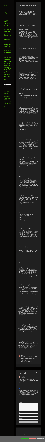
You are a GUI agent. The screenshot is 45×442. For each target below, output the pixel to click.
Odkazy (5, 17)
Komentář (20, 402)
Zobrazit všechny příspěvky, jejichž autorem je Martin (27, 361)
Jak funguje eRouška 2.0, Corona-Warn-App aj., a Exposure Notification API (7, 72)
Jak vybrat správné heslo (7, 76)
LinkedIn (7, 106)
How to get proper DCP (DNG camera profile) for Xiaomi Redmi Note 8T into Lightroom (7, 69)
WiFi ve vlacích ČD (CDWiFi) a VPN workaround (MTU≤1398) (7, 47)
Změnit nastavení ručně (40, 438)
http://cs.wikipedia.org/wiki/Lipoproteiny (25, 348)
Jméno (20, 412)
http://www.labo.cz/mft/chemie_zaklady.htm (28, 327)
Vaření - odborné (27, 365)
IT (4, 8)
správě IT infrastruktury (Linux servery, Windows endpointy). (7, 91)
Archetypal (31, 358)
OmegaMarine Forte (21, 396)
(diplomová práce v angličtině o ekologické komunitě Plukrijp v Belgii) (7, 103)
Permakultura (5, 13)
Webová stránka (21, 418)
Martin (23, 365)
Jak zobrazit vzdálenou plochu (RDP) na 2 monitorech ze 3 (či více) (7, 75)
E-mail (20, 415)
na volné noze (29, 356)
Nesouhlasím (32, 438)
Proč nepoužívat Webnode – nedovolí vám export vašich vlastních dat (7, 26)
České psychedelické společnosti (7, 97)
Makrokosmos (5, 11)
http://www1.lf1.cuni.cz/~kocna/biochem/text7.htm (26, 337)
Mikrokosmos (5, 12)
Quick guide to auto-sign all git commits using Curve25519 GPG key (7, 24)
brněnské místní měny (7, 98)
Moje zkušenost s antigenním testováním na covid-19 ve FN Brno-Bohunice (7, 63)
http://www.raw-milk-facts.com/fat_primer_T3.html (26, 346)
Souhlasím (25, 438)
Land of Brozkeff (6, 2)
